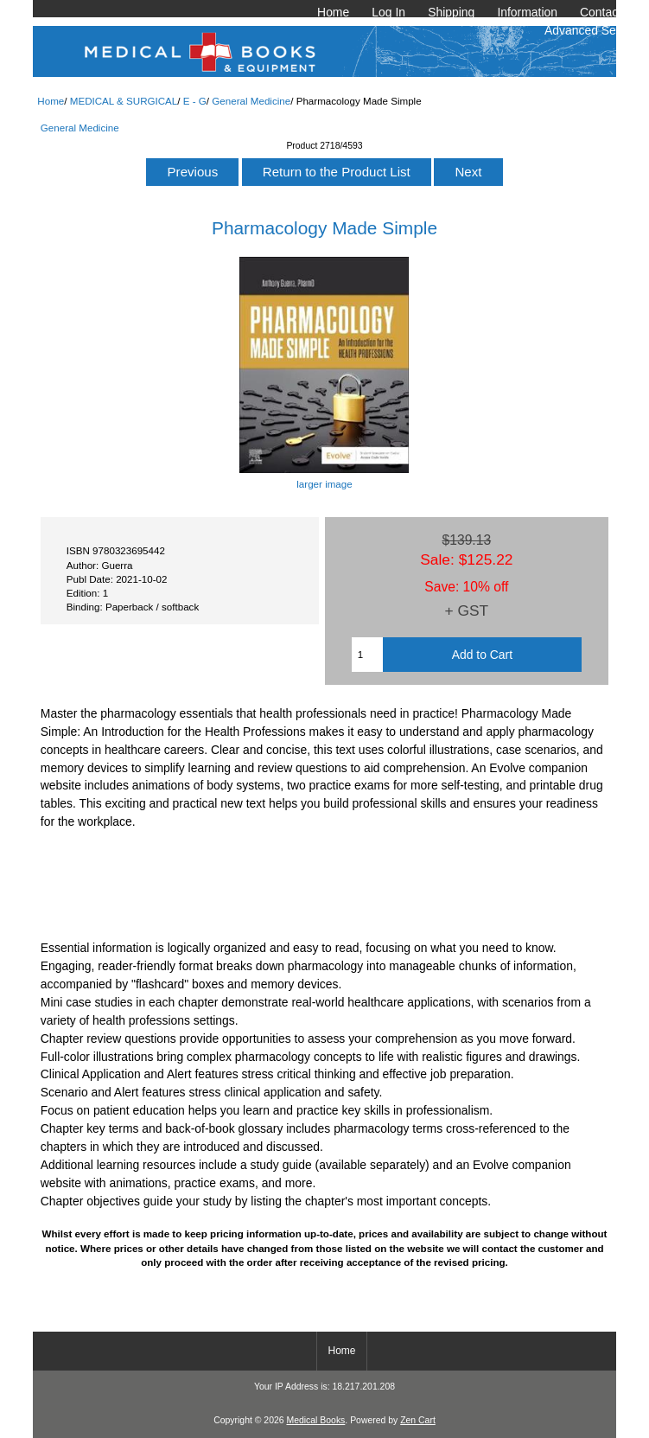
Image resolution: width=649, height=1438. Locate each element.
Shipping (451, 12)
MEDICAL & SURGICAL (124, 100)
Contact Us (609, 12)
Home (333, 12)
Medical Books (315, 1420)
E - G (195, 100)
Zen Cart (418, 1420)
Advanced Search (591, 30)
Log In (388, 12)
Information (527, 12)
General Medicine (251, 100)
